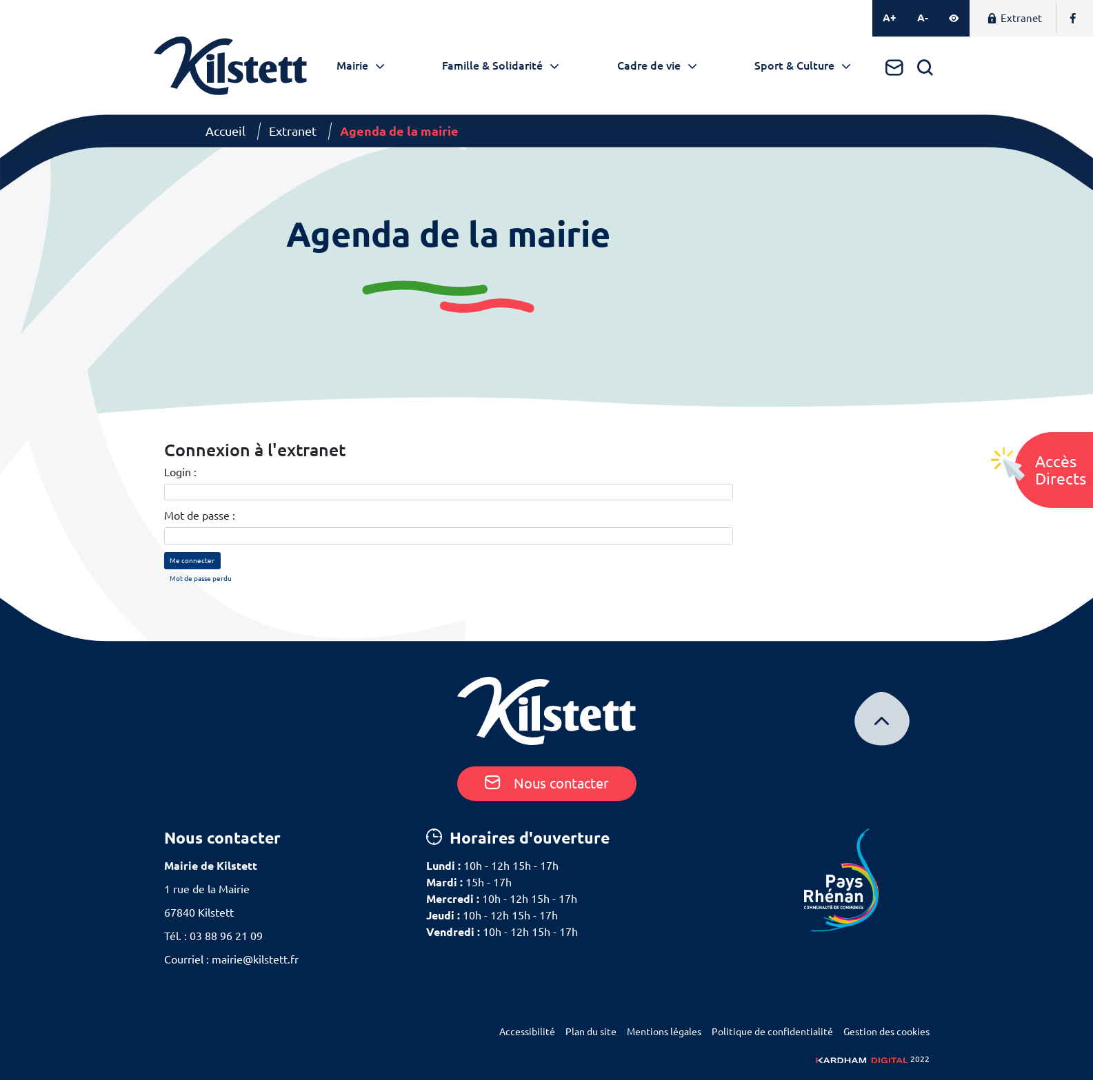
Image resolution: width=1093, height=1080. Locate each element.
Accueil (225, 131)
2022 (873, 1058)
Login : (180, 472)
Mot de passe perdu (201, 578)
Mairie (352, 65)
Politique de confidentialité (772, 1031)
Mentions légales (664, 1031)
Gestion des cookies (886, 1031)
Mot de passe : (199, 515)
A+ (889, 17)
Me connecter (192, 560)
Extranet (1014, 18)
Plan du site (590, 1031)
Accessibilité (527, 1031)
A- (922, 17)
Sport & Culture (794, 65)
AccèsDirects (1060, 470)
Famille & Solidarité (492, 65)
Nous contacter (547, 783)
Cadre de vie (649, 65)
